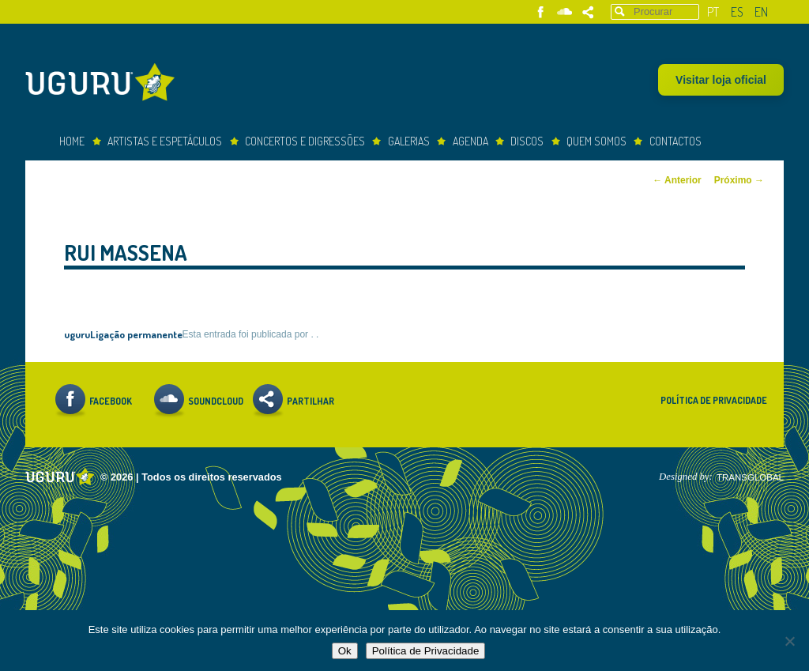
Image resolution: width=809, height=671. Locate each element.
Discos (527, 141)
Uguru (104, 84)
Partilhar (588, 12)
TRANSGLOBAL (750, 477)
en (761, 12)
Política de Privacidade (713, 400)
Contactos (675, 141)
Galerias (409, 141)
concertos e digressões (305, 141)
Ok (345, 651)
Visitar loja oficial (720, 80)
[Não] (789, 641)
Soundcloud (564, 12)
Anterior (677, 180)
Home (72, 141)
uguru (77, 334)
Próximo (739, 180)
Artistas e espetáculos (164, 141)
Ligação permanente (136, 334)
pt (713, 12)
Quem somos (596, 141)
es (737, 12)
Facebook (540, 12)
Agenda (470, 141)
